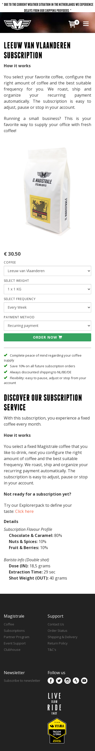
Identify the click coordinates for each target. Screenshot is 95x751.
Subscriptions (14, 630)
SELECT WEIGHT (16, 280)
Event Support (15, 643)
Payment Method (19, 317)
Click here (24, 511)
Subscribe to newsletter (22, 680)
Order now (47, 337)
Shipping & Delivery (63, 637)
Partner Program (16, 637)
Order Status (57, 630)
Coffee (9, 624)
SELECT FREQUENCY (20, 299)
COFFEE (10, 262)
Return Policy (58, 643)
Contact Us (56, 624)
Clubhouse (12, 649)
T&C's (52, 649)
